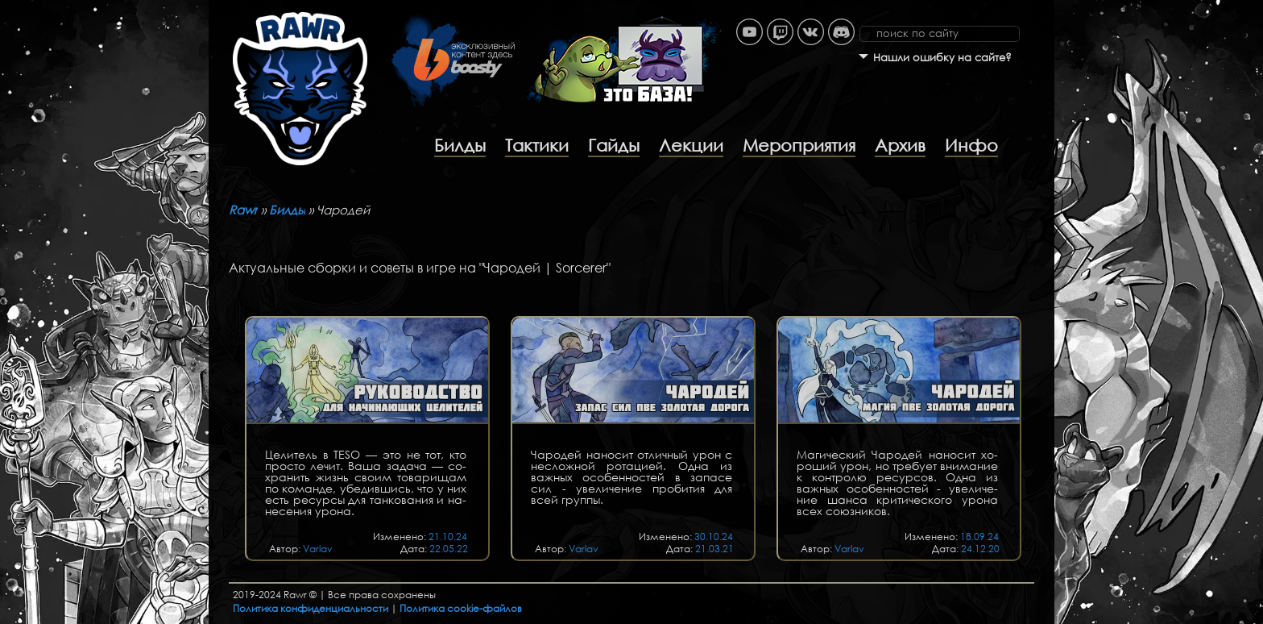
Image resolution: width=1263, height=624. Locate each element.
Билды (460, 145)
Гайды (614, 145)
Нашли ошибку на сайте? (942, 57)
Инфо (971, 145)
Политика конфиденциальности (310, 608)
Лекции (691, 145)
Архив (900, 145)
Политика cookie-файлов (461, 608)
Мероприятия (799, 145)
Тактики (537, 145)
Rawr (243, 210)
